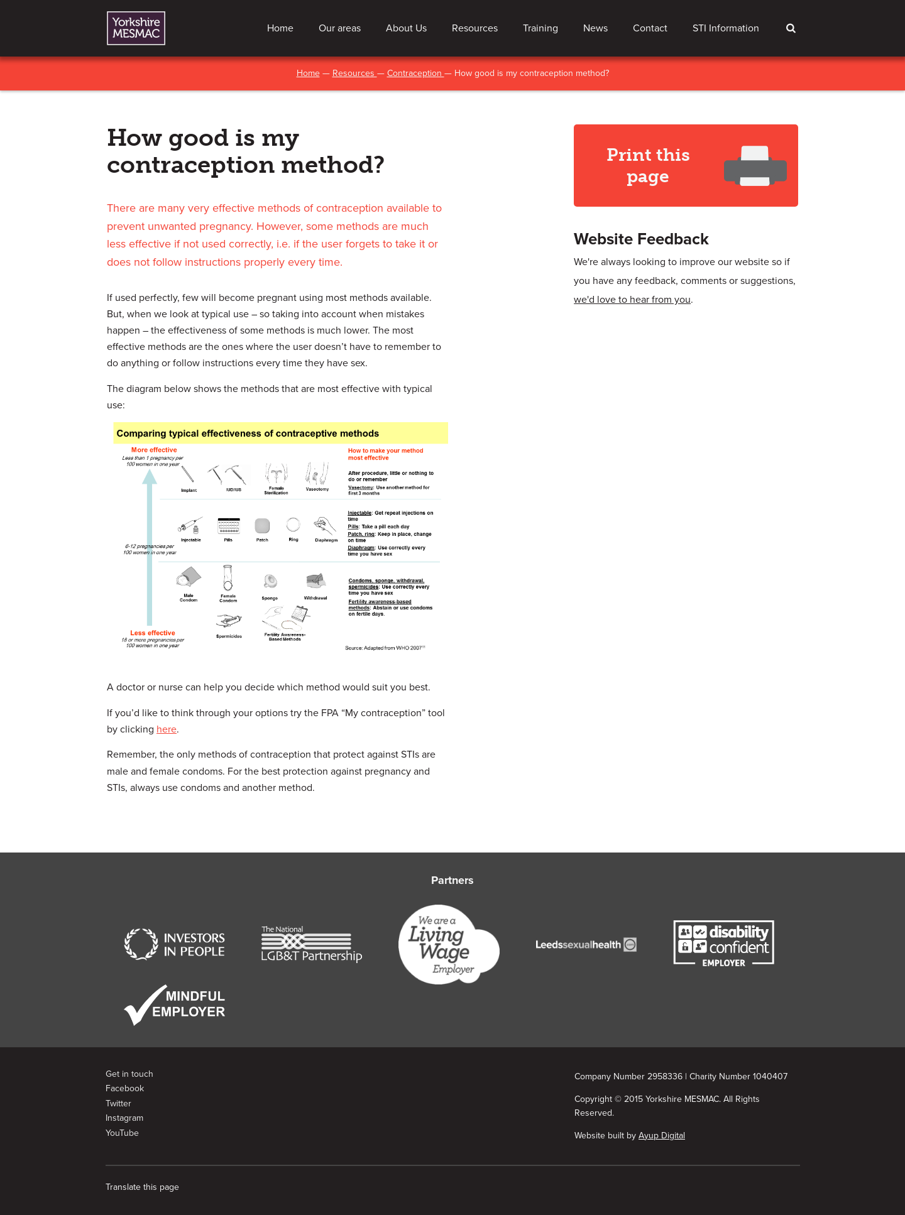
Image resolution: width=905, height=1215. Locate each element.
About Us (406, 28)
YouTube (122, 1133)
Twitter (118, 1103)
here (166, 729)
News (595, 28)
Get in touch (129, 1074)
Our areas (340, 28)
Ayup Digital (662, 1135)
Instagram (124, 1118)
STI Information (726, 28)
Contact (650, 28)
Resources (475, 28)
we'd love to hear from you (632, 299)
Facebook (125, 1088)
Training (540, 28)
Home (280, 28)
